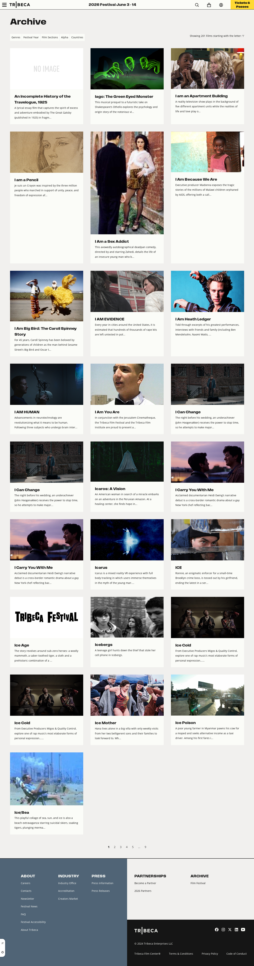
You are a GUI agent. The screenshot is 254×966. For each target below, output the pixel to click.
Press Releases (101, 891)
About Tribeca (29, 930)
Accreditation (66, 891)
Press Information (102, 883)
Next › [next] (241, 847)
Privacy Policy (210, 953)
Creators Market (68, 898)
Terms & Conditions (181, 953)
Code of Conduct (236, 953)
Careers (25, 883)
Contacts (26, 891)
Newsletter (27, 898)
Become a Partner (145, 883)
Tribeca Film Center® (147, 953)
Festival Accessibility (33, 922)
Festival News (29, 906)
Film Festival (198, 883)
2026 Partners (142, 891)
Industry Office (67, 883)
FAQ (23, 914)
